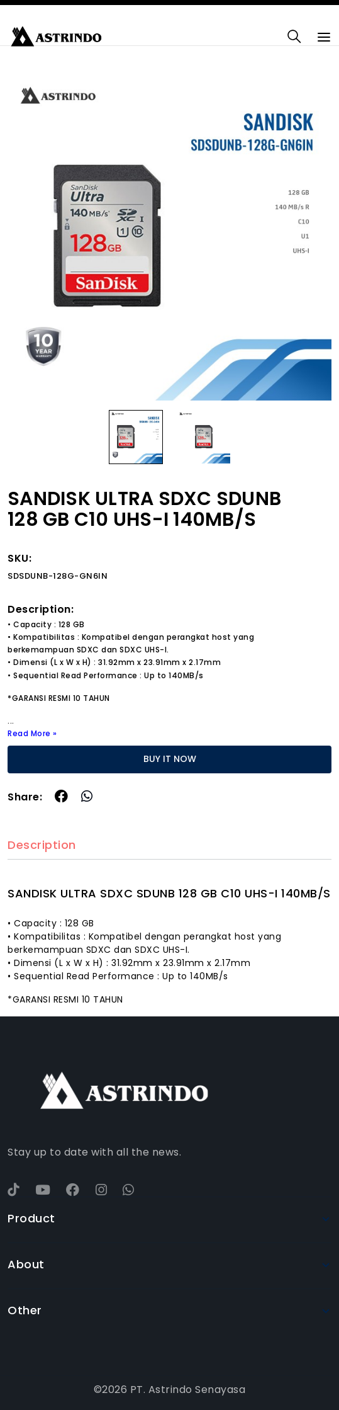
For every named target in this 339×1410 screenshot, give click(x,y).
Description (42, 845)
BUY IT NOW (169, 759)
